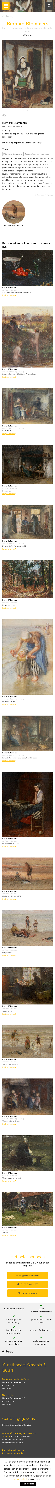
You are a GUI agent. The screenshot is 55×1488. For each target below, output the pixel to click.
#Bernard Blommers (12, 154)
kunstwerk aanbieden (13, 1453)
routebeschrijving (27, 1293)
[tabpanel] (27, 74)
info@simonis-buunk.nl (12, 1442)
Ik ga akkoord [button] (28, 1483)
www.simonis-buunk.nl (12, 1439)
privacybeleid (20, 1479)
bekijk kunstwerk (9, 295)
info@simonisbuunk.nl (27, 1275)
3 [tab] (32, 110)
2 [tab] (27, 110)
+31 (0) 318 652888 (27, 1284)
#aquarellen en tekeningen (37, 154)
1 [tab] (23, 110)
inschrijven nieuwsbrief (13, 1450)
